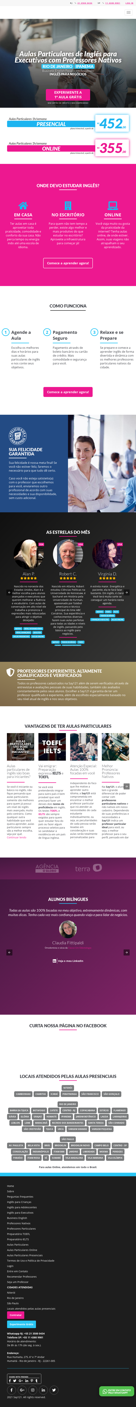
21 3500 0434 (85, 3)
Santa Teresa (96, 1122)
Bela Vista (34, 1145)
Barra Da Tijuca (19, 1110)
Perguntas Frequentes (20, 1196)
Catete (54, 1110)
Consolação (20, 1151)
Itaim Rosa (33, 1157)
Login (10, 1266)
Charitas (40, 1094)
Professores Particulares (21, 1228)
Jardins (73, 1151)
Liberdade (89, 1151)
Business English (17, 1218)
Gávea (12, 1116)
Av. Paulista (16, 1145)
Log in (129, 3)
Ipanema (66, 1116)
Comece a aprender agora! (68, 263)
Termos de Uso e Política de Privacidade (30, 1260)
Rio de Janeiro (67, 1104)
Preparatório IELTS (18, 1239)
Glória (25, 1116)
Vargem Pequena (102, 1129)
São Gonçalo (112, 1094)
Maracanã (41, 1122)
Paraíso (18, 1157)
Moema (104, 1151)
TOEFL (43, 777)
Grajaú (38, 1116)
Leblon (15, 1122)
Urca (61, 1129)
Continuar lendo (16, 837)
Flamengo (120, 1110)
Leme (27, 1122)
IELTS (56, 773)
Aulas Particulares (18, 1244)
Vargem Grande (77, 1129)
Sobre (10, 1191)
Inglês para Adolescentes (22, 1207)
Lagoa (104, 1116)
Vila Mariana (95, 1157)
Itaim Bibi (59, 1151)
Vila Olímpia (115, 1157)
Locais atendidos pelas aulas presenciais (31, 1308)
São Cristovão (32, 1129)
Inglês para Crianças (19, 1202)
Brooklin (60, 1145)
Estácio (104, 1110)
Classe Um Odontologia (79, 947)
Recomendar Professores (22, 1276)
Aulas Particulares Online (22, 1250)
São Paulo (68, 1139)
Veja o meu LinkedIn (70, 961)
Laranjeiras (120, 1116)
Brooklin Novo (80, 1145)
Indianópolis (41, 1151)
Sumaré (56, 1157)
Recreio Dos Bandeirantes (67, 1122)
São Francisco (90, 1094)
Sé (46, 1157)
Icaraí (54, 1094)
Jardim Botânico (86, 1116)
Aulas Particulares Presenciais (25, 1255)
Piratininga (70, 1094)
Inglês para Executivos (20, 1212)
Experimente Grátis (21, 1324)
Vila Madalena (74, 1157)
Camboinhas (23, 1094)
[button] (128, 12)
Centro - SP (120, 1145)
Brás (47, 1145)
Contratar (16, 1315)
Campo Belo (102, 1145)
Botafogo (39, 1110)
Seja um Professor (18, 1282)
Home (10, 1186)
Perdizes (118, 1151)
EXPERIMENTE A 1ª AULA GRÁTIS (68, 95)
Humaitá (51, 1116)
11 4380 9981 (112, 3)
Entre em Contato (17, 1271)
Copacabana (87, 1110)
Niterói (67, 1087)
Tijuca (49, 1129)
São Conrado (116, 1122)
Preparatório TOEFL (18, 1234)
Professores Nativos (18, 1223)
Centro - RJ (69, 1110)
